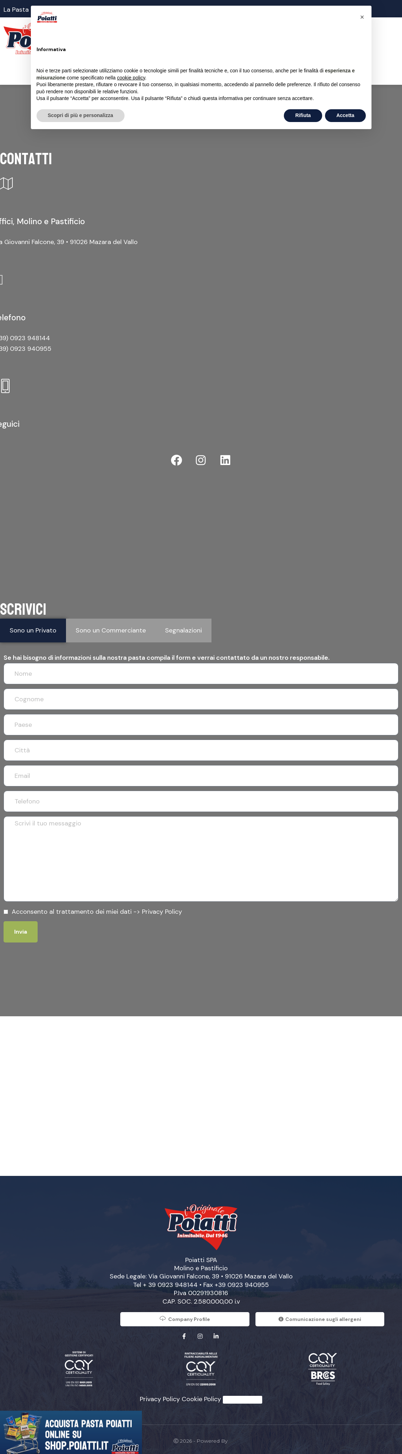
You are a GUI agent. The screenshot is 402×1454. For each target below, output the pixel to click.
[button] (362, 17)
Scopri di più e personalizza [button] (80, 115)
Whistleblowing (242, 1395)
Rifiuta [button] (303, 115)
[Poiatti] (201, 1091)
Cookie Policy (201, 1394)
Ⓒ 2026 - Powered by (201, 1436)
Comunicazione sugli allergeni (320, 1314)
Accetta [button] (345, 115)
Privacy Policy (162, 907)
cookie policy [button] (131, 78)
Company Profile (184, 1314)
